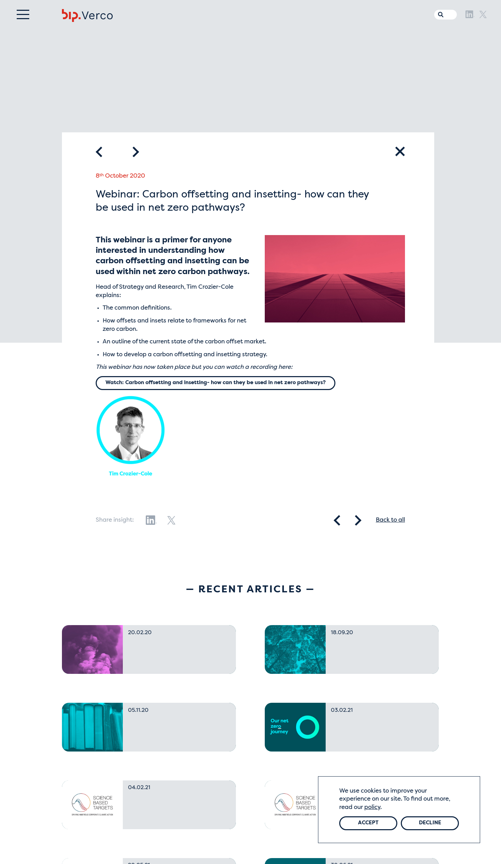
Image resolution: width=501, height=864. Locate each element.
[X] (483, 27)
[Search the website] (439, 26)
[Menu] (23, 27)
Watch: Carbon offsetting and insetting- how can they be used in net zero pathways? (228, 384)
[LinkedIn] (470, 27)
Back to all (390, 521)
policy (372, 806)
